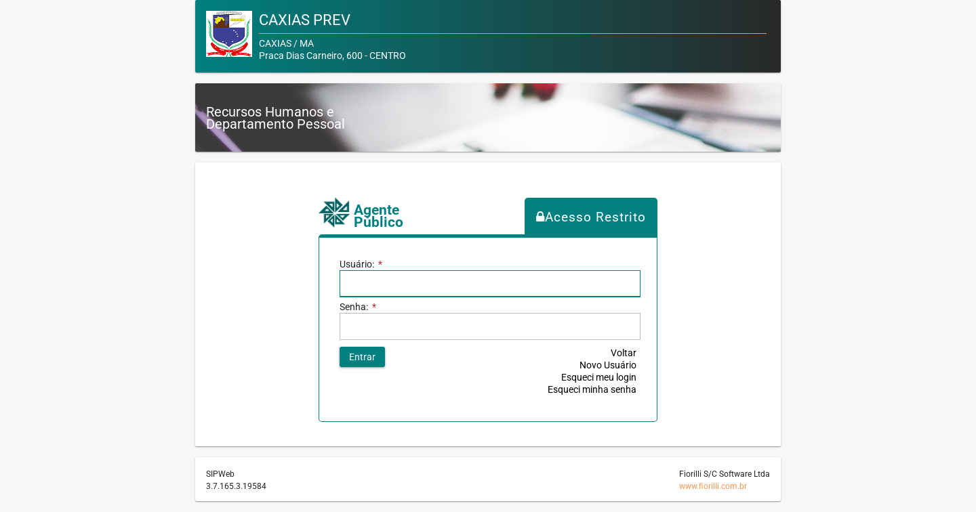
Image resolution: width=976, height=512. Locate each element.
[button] (362, 357)
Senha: (358, 306)
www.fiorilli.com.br (713, 486)
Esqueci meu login (598, 377)
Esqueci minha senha (592, 389)
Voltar (623, 352)
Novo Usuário (608, 365)
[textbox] (490, 326)
